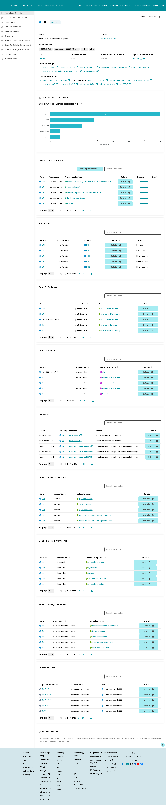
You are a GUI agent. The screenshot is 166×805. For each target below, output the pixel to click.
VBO (58, 778)
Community (158, 5)
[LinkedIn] (135, 764)
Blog (110, 760)
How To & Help (46, 781)
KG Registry (95, 770)
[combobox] (59, 5)
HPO (58, 767)
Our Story (27, 757)
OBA (58, 775)
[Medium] (127, 764)
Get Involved (112, 757)
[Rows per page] (51, 210)
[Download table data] (90, 210)
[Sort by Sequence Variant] (56, 684)
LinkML (76, 767)
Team (25, 760)
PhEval (76, 763)
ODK (75, 778)
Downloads (44, 763)
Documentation (46, 785)
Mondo (60, 757)
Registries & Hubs (144, 5)
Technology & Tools (127, 5)
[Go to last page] (82, 210)
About (87, 5)
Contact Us (28, 767)
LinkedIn (111, 764)
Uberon (60, 760)
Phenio (59, 771)
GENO (59, 782)
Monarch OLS (95, 757)
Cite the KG (45, 792)
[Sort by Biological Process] (107, 621)
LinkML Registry (96, 773)
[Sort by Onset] (158, 177)
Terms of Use (45, 788)
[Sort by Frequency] (148, 177)
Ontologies (113, 5)
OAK (75, 774)
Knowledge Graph (99, 5)
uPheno (60, 764)
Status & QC (45, 778)
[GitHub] (131, 764)
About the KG (45, 796)
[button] (144, 181)
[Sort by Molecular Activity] (93, 494)
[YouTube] (138, 764)
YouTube (111, 767)
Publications (28, 771)
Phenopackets (79, 788)
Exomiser (77, 760)
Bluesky (111, 771)
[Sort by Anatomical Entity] (117, 367)
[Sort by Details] (128, 177)
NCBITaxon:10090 (108, 38)
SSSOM (76, 770)
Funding (26, 775)
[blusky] (141, 764)
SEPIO (59, 785)
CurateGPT (78, 785)
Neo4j (43, 770)
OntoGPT (77, 781)
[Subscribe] (123, 764)
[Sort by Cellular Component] (105, 557)
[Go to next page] (78, 210)
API (42, 767)
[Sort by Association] (60, 177)
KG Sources (45, 799)
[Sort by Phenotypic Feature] (83, 177)
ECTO (59, 789)
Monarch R (45, 774)
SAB (24, 764)
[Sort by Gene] (45, 177)
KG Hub (93, 766)
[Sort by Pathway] (107, 303)
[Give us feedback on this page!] (163, 745)
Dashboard (44, 760)
